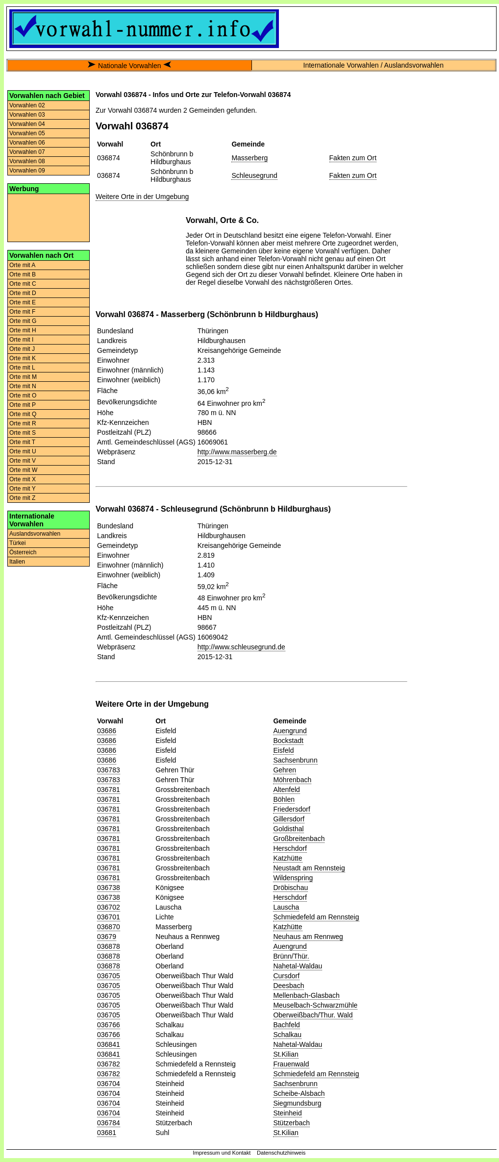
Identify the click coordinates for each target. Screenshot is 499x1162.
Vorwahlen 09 (27, 170)
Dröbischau (290, 887)
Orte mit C (22, 283)
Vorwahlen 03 (27, 114)
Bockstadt (288, 740)
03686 (106, 731)
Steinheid (287, 1113)
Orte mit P (22, 404)
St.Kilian (285, 1054)
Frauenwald (291, 1064)
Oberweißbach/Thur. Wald (312, 1015)
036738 (108, 887)
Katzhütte (287, 858)
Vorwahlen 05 (27, 133)
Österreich (22, 552)
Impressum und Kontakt (221, 1153)
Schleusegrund (254, 175)
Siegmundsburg (297, 1103)
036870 (108, 927)
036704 (108, 1084)
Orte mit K (22, 358)
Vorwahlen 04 (27, 124)
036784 (108, 1123)
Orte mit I (21, 339)
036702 (108, 907)
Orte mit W (23, 470)
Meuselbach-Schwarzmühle (315, 1005)
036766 (108, 1025)
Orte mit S (22, 432)
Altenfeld (286, 789)
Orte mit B (22, 274)
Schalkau (287, 1034)
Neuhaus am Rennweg (308, 936)
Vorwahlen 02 (27, 105)
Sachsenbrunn (295, 760)
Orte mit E (22, 302)
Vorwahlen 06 (27, 142)
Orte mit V (22, 460)
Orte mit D (22, 293)
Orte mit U (22, 451)
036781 (108, 789)
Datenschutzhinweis (281, 1153)
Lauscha (286, 907)
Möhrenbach (292, 780)
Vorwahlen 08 (27, 161)
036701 (108, 917)
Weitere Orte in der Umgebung (142, 196)
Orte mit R (22, 423)
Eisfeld (283, 750)
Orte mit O (22, 395)
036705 (108, 976)
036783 (108, 770)
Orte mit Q (22, 414)
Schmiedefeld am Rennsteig (316, 917)
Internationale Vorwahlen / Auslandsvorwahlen (373, 65)
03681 (106, 1133)
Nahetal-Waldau (297, 966)
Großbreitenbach (298, 838)
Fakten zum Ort (352, 158)
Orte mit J (22, 349)
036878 (108, 946)
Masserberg (249, 158)
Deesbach (288, 985)
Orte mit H (22, 330)
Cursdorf (286, 976)
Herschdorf (289, 848)
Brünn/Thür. (291, 956)
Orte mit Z (22, 497)
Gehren (284, 770)
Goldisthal (288, 829)
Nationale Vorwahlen (129, 66)
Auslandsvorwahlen (34, 533)
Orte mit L (22, 367)
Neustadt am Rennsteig (309, 868)
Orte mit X (22, 479)
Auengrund (290, 731)
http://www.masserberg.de (237, 452)
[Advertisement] (48, 217)
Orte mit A (22, 265)
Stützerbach (291, 1123)
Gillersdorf (288, 819)
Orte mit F (22, 311)
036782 (108, 1064)
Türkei (17, 543)
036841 (108, 1044)
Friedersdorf (291, 809)
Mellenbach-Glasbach (306, 995)
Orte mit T (22, 442)
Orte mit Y (22, 488)
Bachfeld (286, 1025)
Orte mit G (22, 321)
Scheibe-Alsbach (298, 1093)
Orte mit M (23, 376)
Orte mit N (22, 386)
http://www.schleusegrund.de (241, 647)
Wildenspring (293, 878)
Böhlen (284, 799)
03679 (106, 936)
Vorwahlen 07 (27, 151)
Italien (17, 561)
